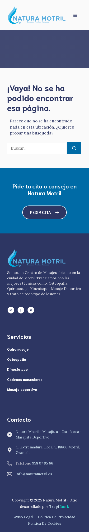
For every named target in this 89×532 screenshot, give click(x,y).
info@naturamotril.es (34, 474)
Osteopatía (16, 359)
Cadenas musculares (24, 379)
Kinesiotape (17, 369)
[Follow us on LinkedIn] (11, 310)
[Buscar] (74, 148)
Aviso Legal (23, 517)
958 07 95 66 (42, 463)
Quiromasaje (18, 349)
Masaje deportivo (22, 389)
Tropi (59, 506)
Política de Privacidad (56, 517)
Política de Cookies (44, 523)
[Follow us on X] (31, 310)
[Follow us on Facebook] (21, 310)
